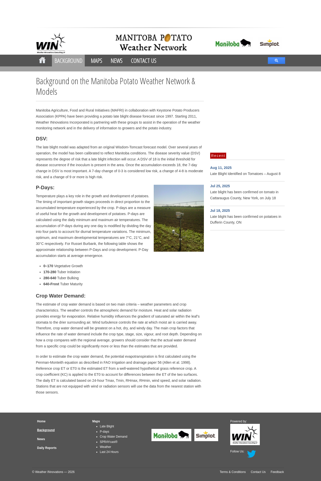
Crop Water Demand (113, 436)
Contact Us (143, 60)
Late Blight (107, 426)
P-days (104, 431)
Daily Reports (46, 448)
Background (68, 60)
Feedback (277, 472)
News (116, 60)
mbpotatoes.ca (132, 42)
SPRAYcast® (109, 442)
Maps (96, 60)
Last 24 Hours (109, 452)
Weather (105, 447)
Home (41, 421)
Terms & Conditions (233, 472)
